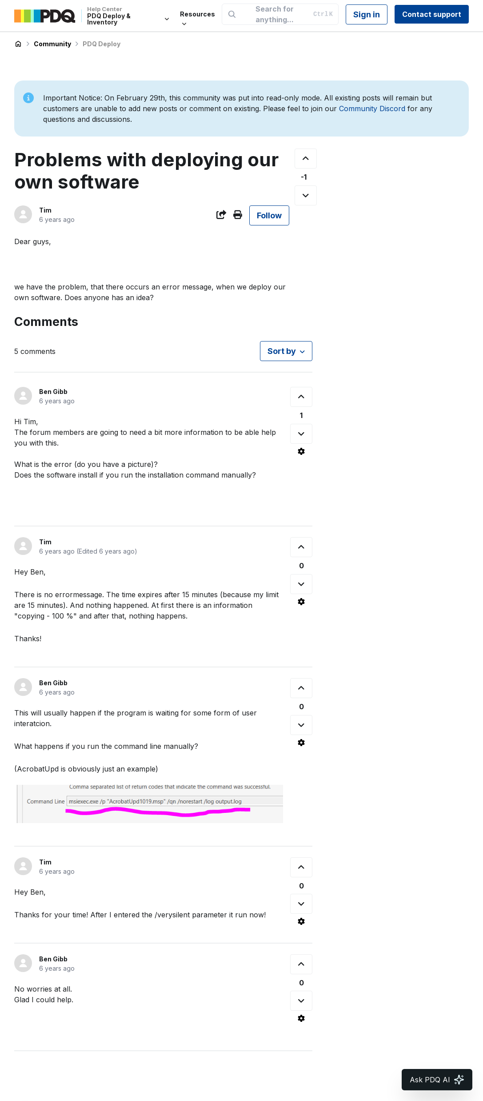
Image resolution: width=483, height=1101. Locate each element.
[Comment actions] (301, 451)
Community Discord (372, 108)
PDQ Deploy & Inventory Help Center (18, 44)
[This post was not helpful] (306, 195)
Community (52, 44)
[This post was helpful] (306, 159)
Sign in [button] (366, 14)
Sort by (281, 351)
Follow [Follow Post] (269, 215)
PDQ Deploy (101, 44)
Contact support (431, 14)
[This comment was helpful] (301, 397)
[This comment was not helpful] (301, 434)
